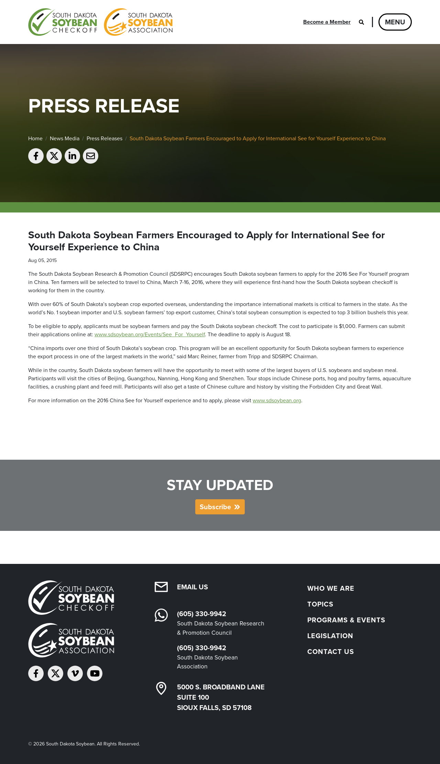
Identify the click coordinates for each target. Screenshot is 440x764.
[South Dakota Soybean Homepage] (100, 22)
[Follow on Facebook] (36, 673)
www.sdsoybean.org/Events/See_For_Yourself (150, 334)
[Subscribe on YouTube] (94, 673)
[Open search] (361, 22)
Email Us (192, 587)
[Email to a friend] (90, 156)
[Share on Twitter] (54, 156)
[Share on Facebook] (36, 156)
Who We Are (330, 588)
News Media (64, 138)
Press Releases (104, 138)
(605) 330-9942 (201, 614)
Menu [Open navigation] (395, 22)
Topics (320, 604)
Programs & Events (346, 620)
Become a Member (327, 22)
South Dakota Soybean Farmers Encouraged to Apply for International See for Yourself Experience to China (258, 138)
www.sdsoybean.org (277, 400)
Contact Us (330, 651)
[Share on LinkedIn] (72, 156)
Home (35, 138)
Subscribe (215, 507)
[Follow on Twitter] (55, 673)
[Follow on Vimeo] (75, 673)
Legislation (330, 636)
